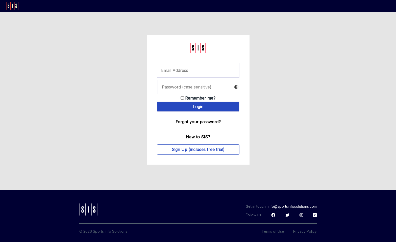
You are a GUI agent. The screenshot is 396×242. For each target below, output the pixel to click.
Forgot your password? (198, 121)
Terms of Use (273, 231)
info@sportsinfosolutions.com (292, 206)
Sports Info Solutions (110, 231)
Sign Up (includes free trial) (198, 149)
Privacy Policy (305, 231)
